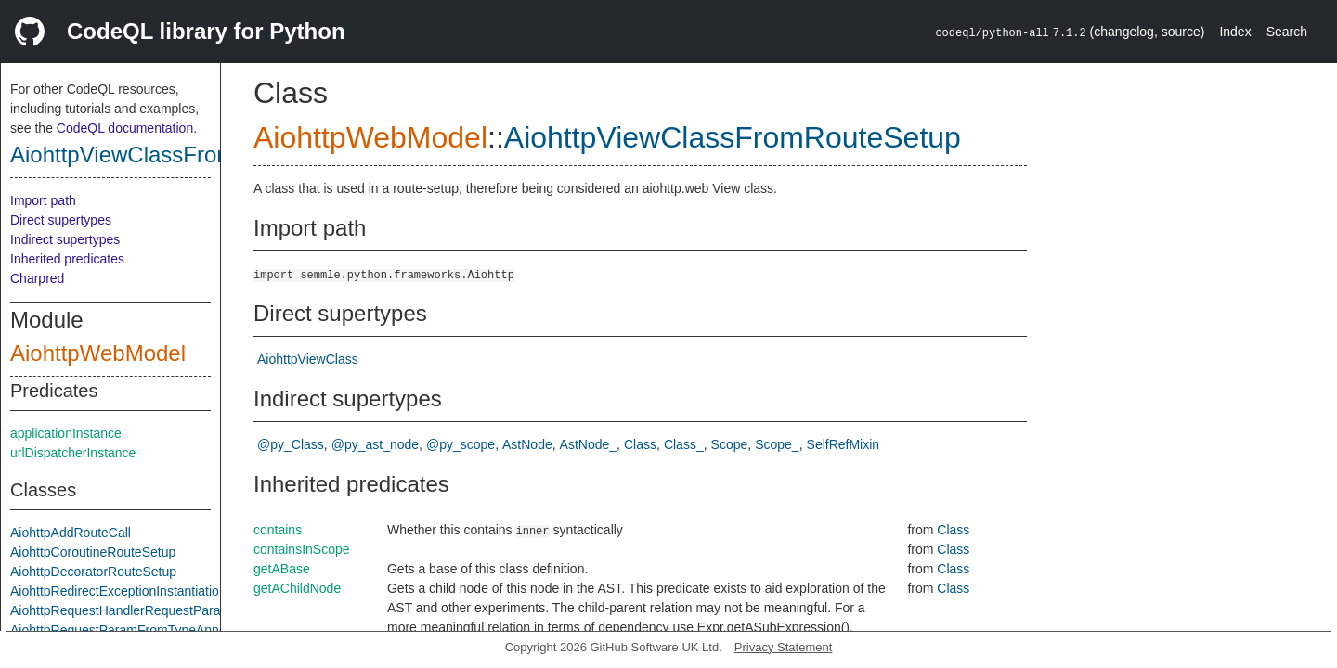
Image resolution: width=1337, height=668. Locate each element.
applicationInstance (66, 433)
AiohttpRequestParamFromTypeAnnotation (134, 630)
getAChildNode (297, 588)
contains (277, 529)
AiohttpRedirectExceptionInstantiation (118, 591)
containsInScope (301, 549)
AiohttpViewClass (307, 359)
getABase (281, 568)
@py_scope (460, 444)
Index (1235, 31)
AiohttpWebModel (98, 353)
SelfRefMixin (843, 444)
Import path (43, 200)
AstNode (527, 444)
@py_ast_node (375, 444)
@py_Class (290, 444)
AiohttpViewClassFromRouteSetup (181, 154)
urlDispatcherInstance (73, 452)
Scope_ (776, 444)
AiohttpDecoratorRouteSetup (93, 571)
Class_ (684, 444)
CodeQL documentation (125, 128)
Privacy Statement (783, 647)
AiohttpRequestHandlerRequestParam (120, 610)
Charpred (37, 278)
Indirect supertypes (65, 239)
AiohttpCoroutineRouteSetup (92, 552)
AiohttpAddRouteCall (70, 532)
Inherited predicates (67, 258)
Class (640, 444)
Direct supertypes (60, 219)
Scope (729, 444)
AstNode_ (588, 444)
